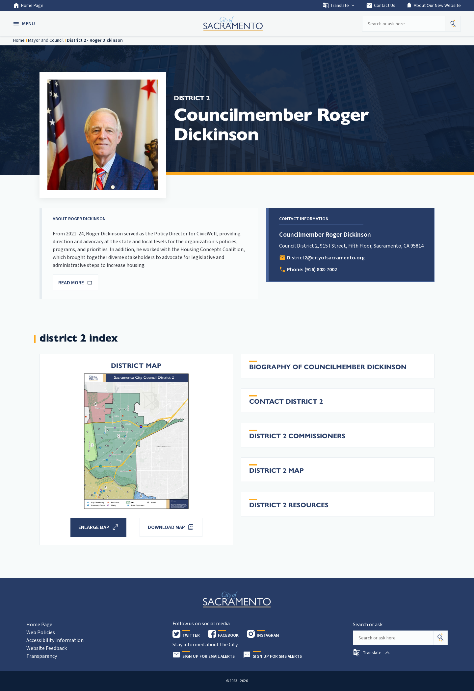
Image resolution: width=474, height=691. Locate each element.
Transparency (41, 656)
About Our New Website (433, 6)
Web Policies (40, 632)
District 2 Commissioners (297, 436)
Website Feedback (46, 648)
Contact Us (380, 6)
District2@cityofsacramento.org (326, 257)
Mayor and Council (46, 40)
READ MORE (75, 282)
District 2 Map (276, 470)
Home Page (28, 5)
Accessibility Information (55, 640)
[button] (24, 23)
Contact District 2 (286, 401)
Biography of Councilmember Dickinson (328, 367)
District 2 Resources (289, 505)
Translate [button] (339, 5)
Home (19, 40)
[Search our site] (403, 24)
